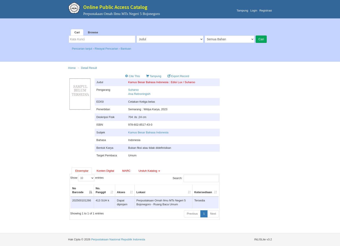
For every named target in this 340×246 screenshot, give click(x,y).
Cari (77, 32)
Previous (192, 213)
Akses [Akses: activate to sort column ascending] (121, 192)
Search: (196, 178)
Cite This (132, 76)
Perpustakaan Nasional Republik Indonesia (118, 239)
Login (253, 10)
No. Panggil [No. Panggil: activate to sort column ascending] (101, 190)
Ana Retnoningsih (139, 93)
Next (213, 213)
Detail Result (89, 68)
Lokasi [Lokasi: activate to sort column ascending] (140, 192)
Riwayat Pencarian (107, 48)
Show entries (87, 178)
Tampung (242, 10)
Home (72, 68)
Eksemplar (81, 170)
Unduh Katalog (149, 170)
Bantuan (126, 48)
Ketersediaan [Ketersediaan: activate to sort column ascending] (203, 192)
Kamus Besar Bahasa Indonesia (148, 132)
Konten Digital (105, 170)
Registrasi (265, 10)
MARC (126, 170)
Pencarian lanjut (82, 48)
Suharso (133, 89)
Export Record (178, 76)
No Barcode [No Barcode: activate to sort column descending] (77, 190)
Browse (93, 32)
